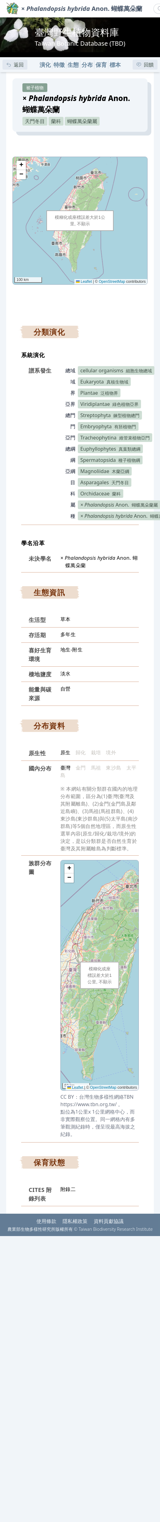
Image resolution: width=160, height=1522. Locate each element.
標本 (115, 64)
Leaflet (84, 281)
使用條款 (46, 1221)
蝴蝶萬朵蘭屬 (82, 121)
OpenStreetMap (112, 281)
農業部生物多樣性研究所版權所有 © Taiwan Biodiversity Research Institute (80, 1229)
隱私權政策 (75, 1221)
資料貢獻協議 (109, 1221)
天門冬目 (35, 121)
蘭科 (56, 121)
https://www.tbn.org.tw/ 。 (91, 1104)
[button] (21, 165)
